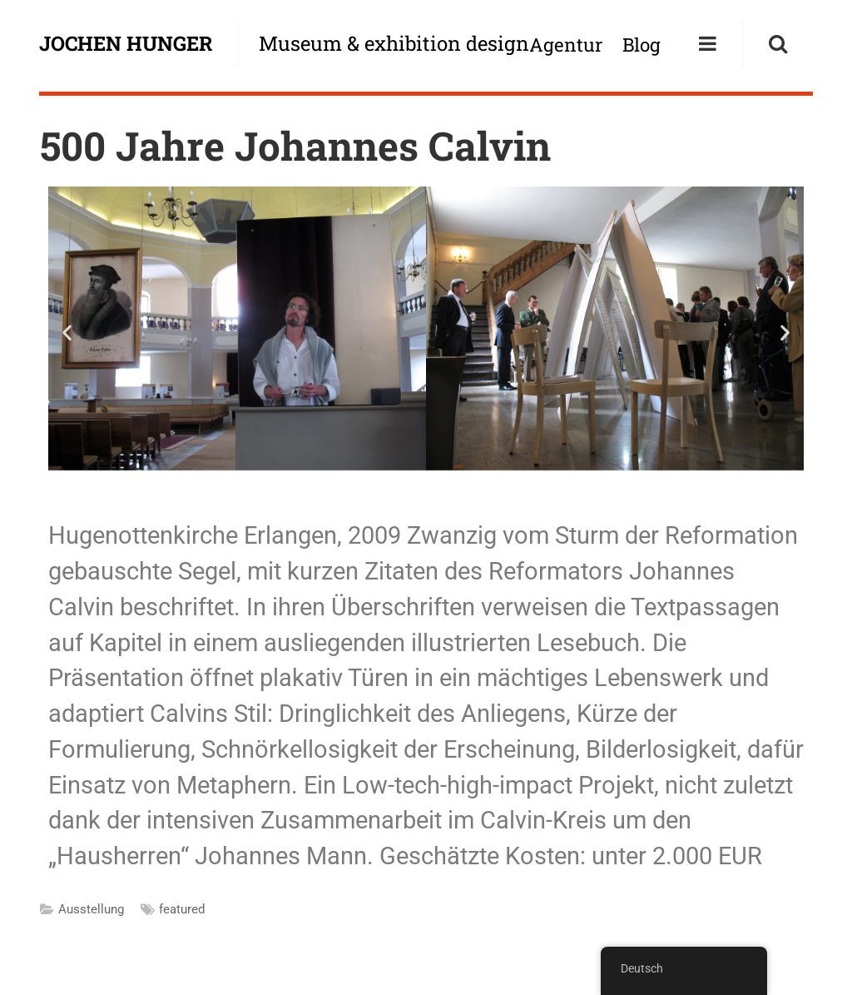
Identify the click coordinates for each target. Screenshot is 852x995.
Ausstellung (91, 909)
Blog (641, 44)
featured (182, 909)
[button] (67, 331)
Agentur (565, 44)
